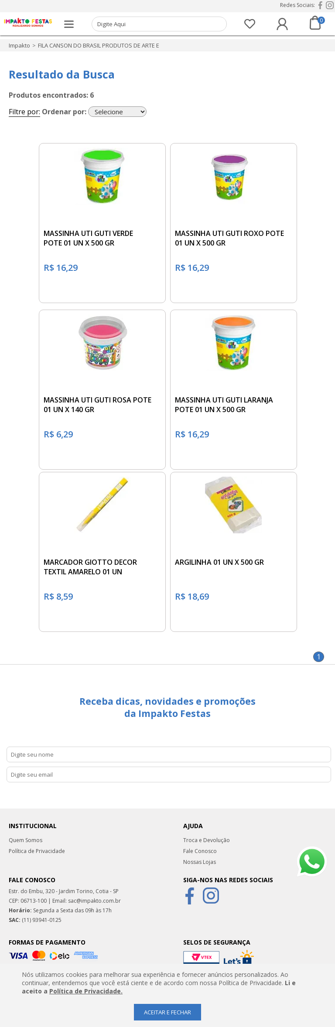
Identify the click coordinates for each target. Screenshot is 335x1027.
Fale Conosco (200, 851)
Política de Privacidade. (86, 991)
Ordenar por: (64, 111)
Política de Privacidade (37, 851)
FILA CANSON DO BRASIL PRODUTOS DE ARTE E (98, 45)
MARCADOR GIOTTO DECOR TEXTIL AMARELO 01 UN (90, 567)
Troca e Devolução (206, 840)
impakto (19, 45)
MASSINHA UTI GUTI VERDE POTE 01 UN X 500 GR (88, 238)
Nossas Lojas (199, 862)
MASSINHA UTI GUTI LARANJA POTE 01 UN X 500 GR (224, 404)
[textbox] (159, 24)
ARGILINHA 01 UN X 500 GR (219, 562)
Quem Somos (25, 840)
